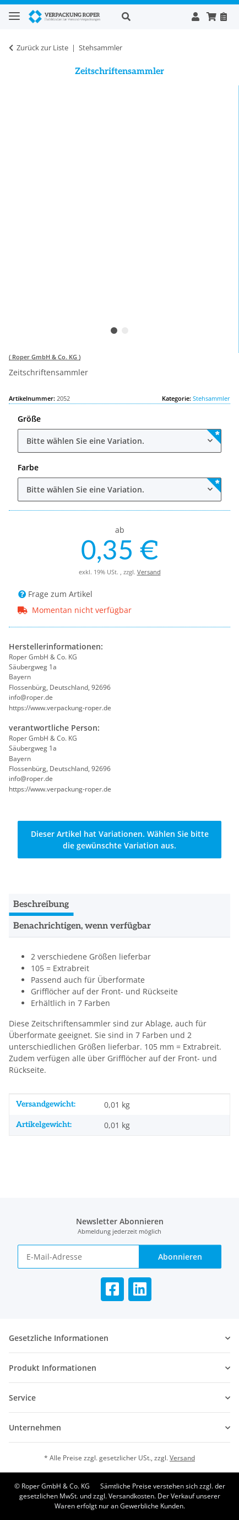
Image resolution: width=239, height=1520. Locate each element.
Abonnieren (180, 1256)
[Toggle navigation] (14, 11)
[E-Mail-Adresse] (78, 1257)
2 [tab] (125, 330)
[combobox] (119, 441)
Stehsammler (211, 398)
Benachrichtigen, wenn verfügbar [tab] (82, 926)
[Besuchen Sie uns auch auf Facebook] (112, 1289)
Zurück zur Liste (42, 48)
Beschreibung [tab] (41, 904)
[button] (150, 17)
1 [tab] (114, 330)
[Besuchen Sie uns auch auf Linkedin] (139, 1289)
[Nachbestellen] (223, 16)
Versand (149, 572)
